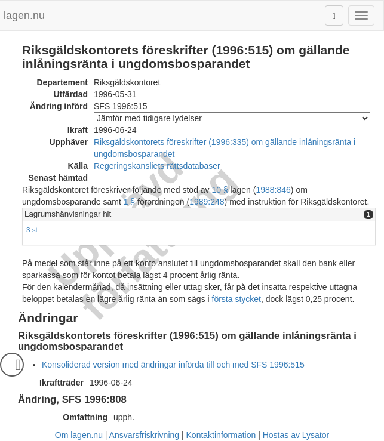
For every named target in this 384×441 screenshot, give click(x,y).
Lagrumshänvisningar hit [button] (67, 213)
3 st (32, 229)
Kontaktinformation (221, 435)
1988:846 (273, 190)
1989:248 (206, 201)
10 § (219, 190)
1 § (129, 201)
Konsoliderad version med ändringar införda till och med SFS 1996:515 (173, 364)
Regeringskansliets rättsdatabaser (157, 166)
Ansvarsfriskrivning (144, 435)
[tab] (199, 214)
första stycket (236, 299)
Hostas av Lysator (296, 435)
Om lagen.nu (79, 435)
